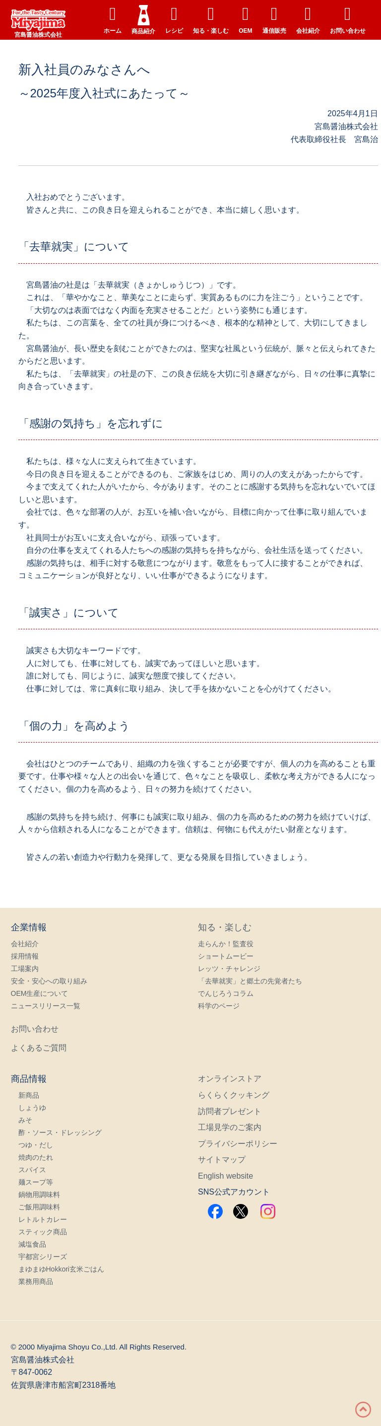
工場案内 (25, 969)
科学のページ (219, 1006)
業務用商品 (35, 1281)
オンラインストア (229, 1078)
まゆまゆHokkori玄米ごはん (61, 1269)
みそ (25, 1120)
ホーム (113, 19)
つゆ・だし (35, 1145)
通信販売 (274, 19)
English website (225, 1176)
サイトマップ (222, 1159)
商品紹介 (143, 20)
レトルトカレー (42, 1219)
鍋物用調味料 (39, 1195)
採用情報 (25, 956)
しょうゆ (32, 1108)
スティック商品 (42, 1232)
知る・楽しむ (211, 19)
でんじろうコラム (226, 993)
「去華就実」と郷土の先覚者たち (250, 981)
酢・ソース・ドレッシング (60, 1132)
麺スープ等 (35, 1182)
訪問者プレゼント (229, 1111)
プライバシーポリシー (237, 1143)
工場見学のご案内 (229, 1127)
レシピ (174, 19)
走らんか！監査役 (226, 944)
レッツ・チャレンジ (229, 969)
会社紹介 (308, 19)
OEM (245, 19)
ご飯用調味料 (39, 1207)
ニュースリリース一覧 (45, 1006)
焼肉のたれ (35, 1157)
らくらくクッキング (233, 1095)
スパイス (32, 1170)
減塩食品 (32, 1244)
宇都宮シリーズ (42, 1257)
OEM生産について (39, 993)
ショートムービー (226, 956)
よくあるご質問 (38, 1048)
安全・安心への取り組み (49, 981)
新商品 (28, 1095)
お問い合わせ (348, 19)
